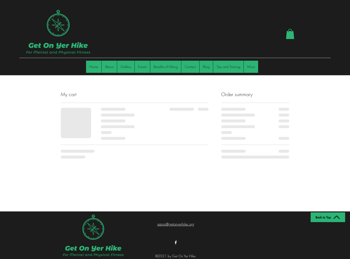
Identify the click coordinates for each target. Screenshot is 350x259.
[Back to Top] (328, 217)
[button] (290, 34)
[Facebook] (175, 242)
